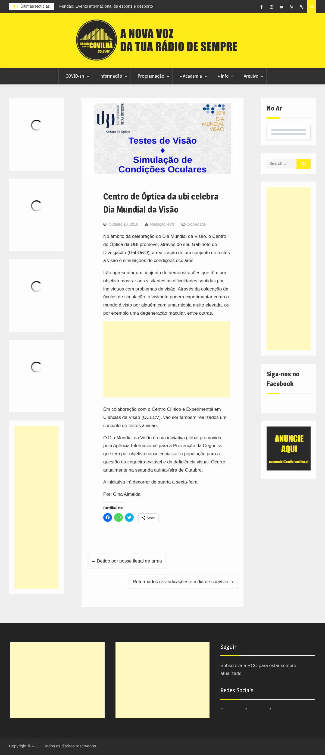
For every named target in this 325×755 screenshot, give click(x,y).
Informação (110, 76)
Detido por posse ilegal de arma (129, 561)
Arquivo (251, 76)
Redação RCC (162, 224)
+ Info (223, 76)
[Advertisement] (166, 359)
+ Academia (191, 76)
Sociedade (197, 224)
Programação (151, 76)
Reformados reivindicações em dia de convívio (181, 581)
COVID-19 (74, 76)
